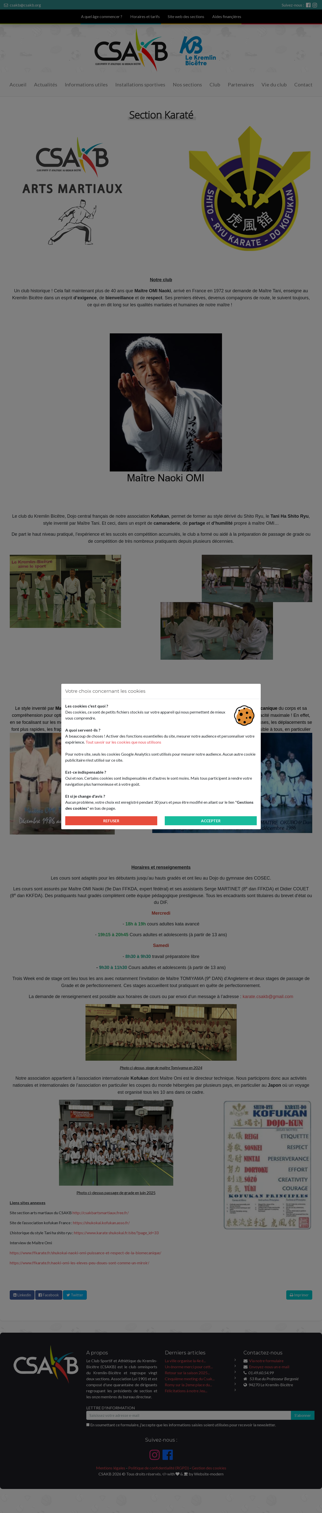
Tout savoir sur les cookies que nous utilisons (123, 742)
